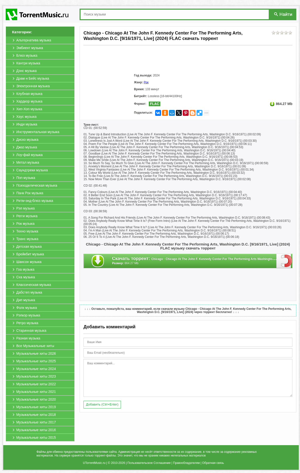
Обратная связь (213, 463)
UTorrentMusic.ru (94, 463)
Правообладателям (186, 463)
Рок (146, 82)
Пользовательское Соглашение (148, 463)
